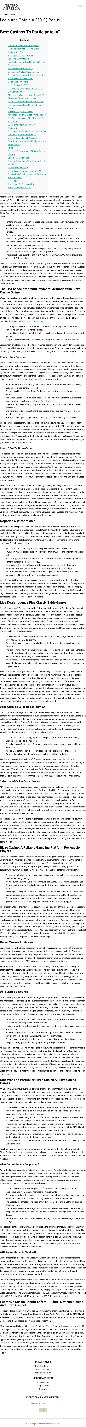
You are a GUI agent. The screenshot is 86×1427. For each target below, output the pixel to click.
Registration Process (17, 52)
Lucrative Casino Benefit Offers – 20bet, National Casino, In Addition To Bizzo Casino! (26, 105)
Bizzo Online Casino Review (20, 69)
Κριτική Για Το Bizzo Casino (21, 56)
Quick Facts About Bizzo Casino (22, 125)
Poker (10, 148)
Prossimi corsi (43, 1383)
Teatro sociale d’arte (43, 1373)
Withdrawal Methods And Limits (22, 98)
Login (43, 1392)
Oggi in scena (43, 1386)
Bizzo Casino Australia (18, 82)
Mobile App (13, 181)
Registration (13, 128)
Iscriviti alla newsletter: (43, 1398)
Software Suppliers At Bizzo (20, 112)
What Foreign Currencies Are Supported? (26, 95)
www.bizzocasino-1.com (31, 321)
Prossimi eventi (43, 1370)
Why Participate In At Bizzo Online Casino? (27, 115)
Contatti (43, 1389)
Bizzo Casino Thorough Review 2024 (24, 171)
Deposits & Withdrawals (18, 59)
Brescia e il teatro (43, 1366)
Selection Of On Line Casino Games (23, 72)
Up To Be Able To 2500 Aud (20, 85)
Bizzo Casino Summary (18, 168)
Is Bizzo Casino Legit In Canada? (22, 138)
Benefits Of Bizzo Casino (19, 158)
